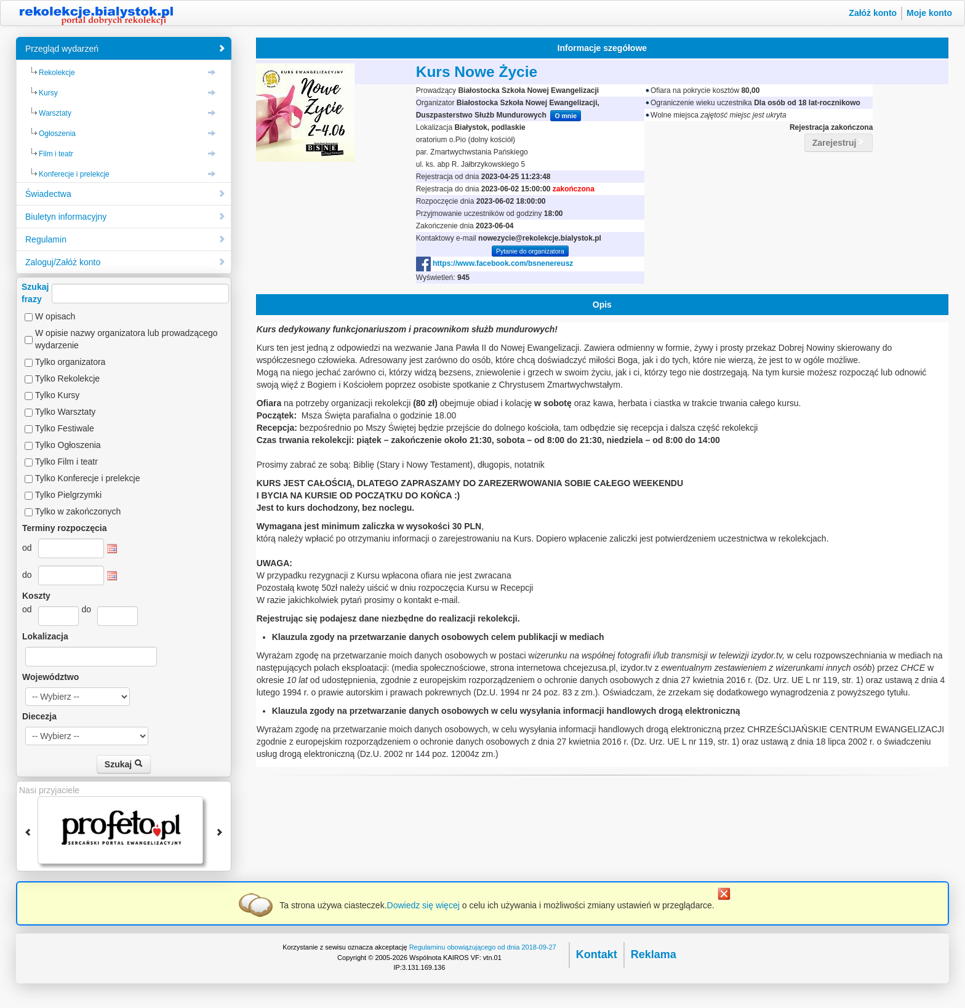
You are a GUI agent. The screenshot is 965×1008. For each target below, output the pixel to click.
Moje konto (929, 13)
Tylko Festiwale (64, 428)
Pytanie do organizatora (530, 251)
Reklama (653, 954)
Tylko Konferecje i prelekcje (87, 478)
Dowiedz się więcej (423, 905)
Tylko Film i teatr (66, 461)
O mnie (566, 115)
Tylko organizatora (70, 362)
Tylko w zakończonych (78, 511)
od (27, 548)
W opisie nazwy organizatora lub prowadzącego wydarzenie (126, 339)
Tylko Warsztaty (65, 412)
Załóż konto (873, 13)
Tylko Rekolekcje (67, 378)
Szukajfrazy (125, 293)
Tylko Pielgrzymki (68, 495)
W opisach (55, 316)
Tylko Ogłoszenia (68, 445)
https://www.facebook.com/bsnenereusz (495, 263)
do (27, 575)
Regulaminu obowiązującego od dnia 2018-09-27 (482, 947)
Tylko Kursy (57, 395)
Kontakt (596, 954)
